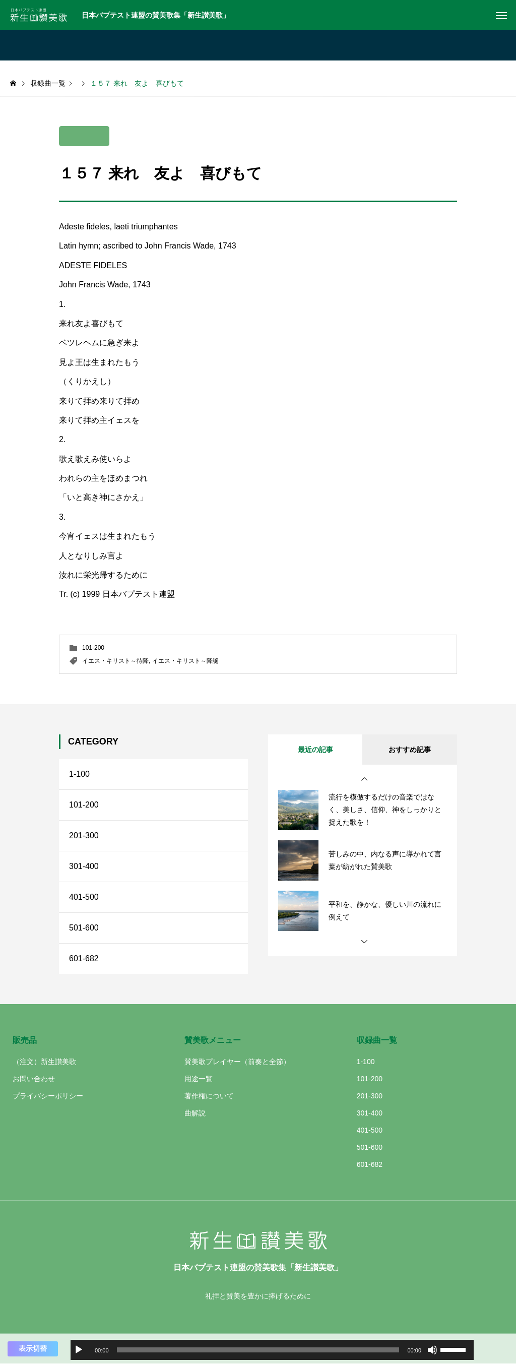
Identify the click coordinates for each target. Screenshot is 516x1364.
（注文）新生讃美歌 (44, 1062)
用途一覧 (198, 1079)
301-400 (84, 866)
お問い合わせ (34, 1079)
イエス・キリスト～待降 (115, 660)
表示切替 (33, 1348)
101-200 (93, 647)
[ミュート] (432, 1350)
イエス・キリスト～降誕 (185, 660)
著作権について (209, 1096)
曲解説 (195, 1113)
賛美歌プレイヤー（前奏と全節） (237, 1062)
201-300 (84, 835)
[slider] (258, 1349)
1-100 (79, 774)
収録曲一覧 (377, 1040)
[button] (364, 779)
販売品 (25, 1040)
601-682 (84, 958)
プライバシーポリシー (48, 1096)
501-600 (84, 927)
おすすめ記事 (410, 750)
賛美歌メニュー (212, 1040)
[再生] (79, 1350)
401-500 (84, 897)
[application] (272, 1350)
